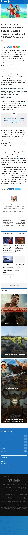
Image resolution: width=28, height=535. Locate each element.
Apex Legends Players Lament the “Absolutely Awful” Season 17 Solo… (14, 387)
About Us (3, 461)
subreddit (23, 103)
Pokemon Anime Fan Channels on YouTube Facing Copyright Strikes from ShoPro (20, 222)
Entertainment (4, 445)
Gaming (3, 20)
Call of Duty (3, 442)
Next (8, 276)
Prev (4, 276)
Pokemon (8, 20)
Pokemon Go (14, 60)
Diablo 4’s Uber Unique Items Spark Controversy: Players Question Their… (14, 420)
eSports (3, 436)
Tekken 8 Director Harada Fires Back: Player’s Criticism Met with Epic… (14, 322)
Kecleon (17, 158)
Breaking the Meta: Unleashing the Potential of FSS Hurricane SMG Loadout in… (14, 354)
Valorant (3, 448)
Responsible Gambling (6, 466)
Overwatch (3, 451)
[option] (14, 359)
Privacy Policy (4, 463)
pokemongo (14, 122)
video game (4, 76)
